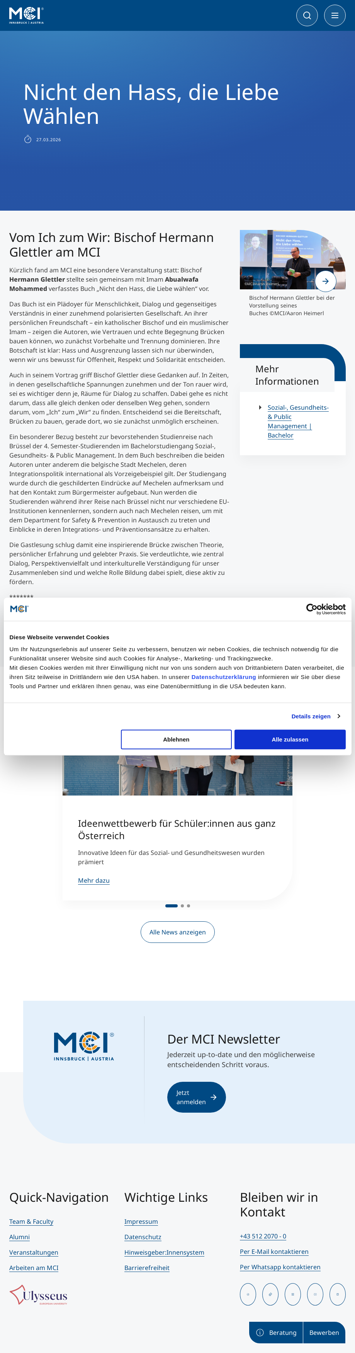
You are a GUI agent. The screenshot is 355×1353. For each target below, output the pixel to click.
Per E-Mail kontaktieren (274, 1251)
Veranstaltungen (33, 1252)
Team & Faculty (31, 1221)
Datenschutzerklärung (224, 677)
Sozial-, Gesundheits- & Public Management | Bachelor (298, 421)
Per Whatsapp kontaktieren (280, 1267)
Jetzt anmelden (197, 1097)
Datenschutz (142, 1237)
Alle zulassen (290, 739)
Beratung (276, 1332)
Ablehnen (176, 739)
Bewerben (324, 1332)
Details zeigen (311, 716)
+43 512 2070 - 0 (263, 1236)
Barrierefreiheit (147, 1267)
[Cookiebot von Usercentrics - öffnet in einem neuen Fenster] (312, 609)
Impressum (141, 1221)
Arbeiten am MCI (33, 1267)
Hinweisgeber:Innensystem (164, 1252)
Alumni (19, 1237)
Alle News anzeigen (177, 932)
